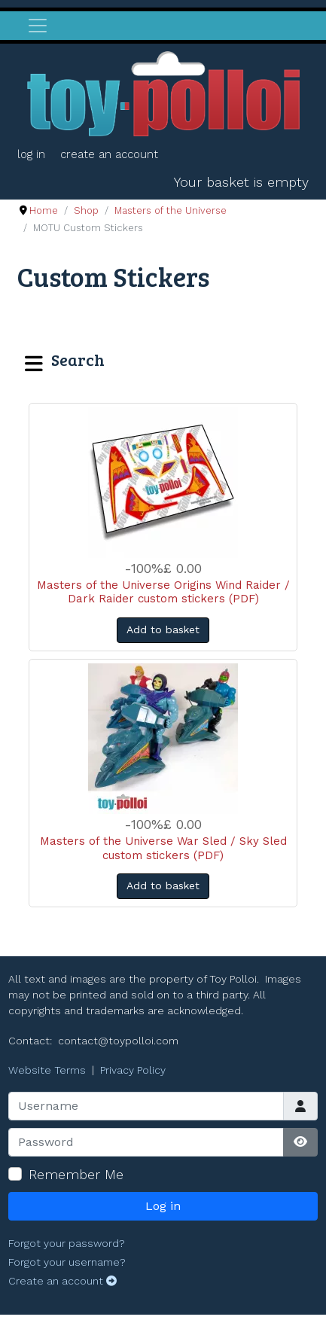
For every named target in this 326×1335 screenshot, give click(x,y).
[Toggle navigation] (37, 25)
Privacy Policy (133, 1070)
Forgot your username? (67, 1262)
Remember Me (76, 1174)
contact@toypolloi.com (118, 1041)
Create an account (109, 154)
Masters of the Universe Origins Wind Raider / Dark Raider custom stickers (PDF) (163, 592)
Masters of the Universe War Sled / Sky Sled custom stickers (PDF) (163, 848)
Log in (31, 154)
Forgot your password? (66, 1243)
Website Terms (47, 1070)
